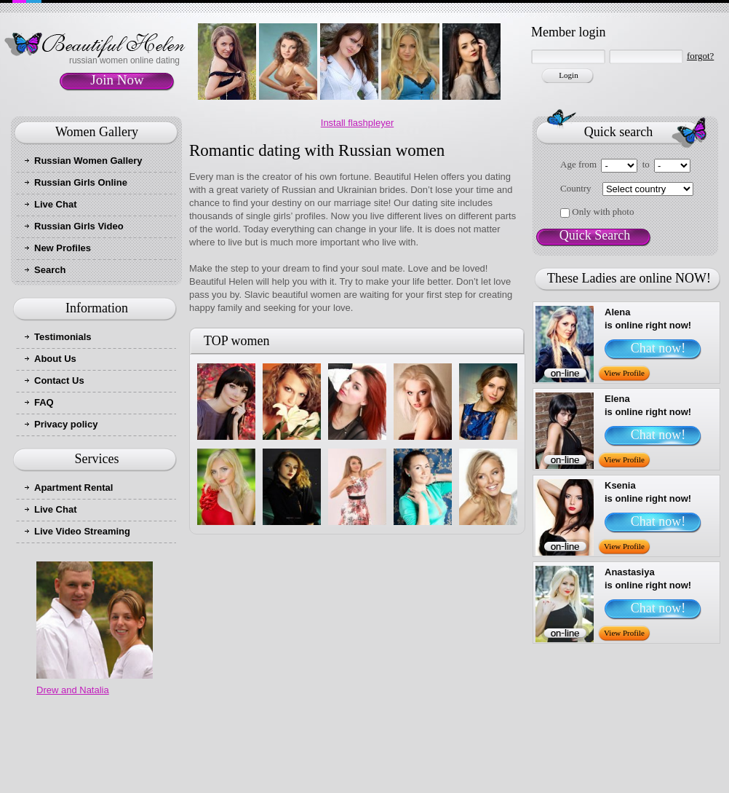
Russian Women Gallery (88, 160)
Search (49, 269)
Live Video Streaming (82, 531)
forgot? (700, 55)
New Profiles (62, 247)
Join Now (116, 79)
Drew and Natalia (72, 689)
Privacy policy (65, 424)
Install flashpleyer (357, 122)
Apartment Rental (73, 487)
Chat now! (658, 348)
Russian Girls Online (80, 182)
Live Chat (55, 204)
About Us (55, 358)
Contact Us (59, 380)
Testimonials (63, 336)
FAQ (44, 402)
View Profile (624, 372)
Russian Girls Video (79, 226)
